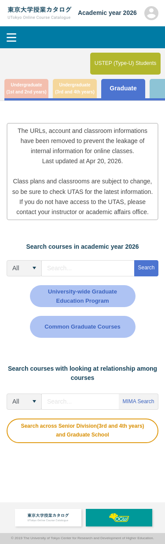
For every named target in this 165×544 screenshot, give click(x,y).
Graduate (123, 88)
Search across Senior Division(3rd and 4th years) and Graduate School (82, 430)
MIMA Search (138, 401)
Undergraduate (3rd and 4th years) (74, 88)
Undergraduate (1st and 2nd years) (26, 88)
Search (146, 268)
